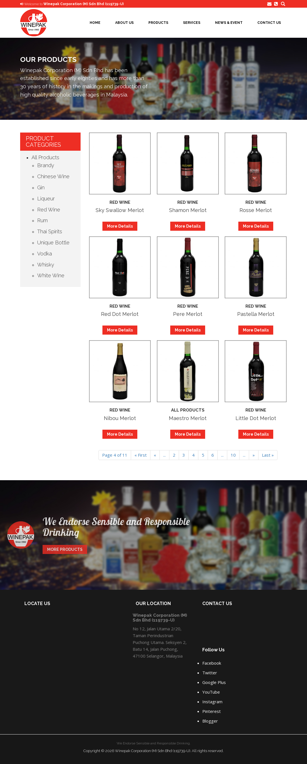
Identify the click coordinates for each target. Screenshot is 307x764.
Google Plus (214, 682)
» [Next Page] (254, 455)
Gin (41, 187)
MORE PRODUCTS (63, 549)
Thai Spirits (49, 231)
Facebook (211, 663)
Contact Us (269, 23)
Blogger (210, 721)
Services (191, 23)
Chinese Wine (53, 176)
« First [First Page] (140, 455)
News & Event (229, 23)
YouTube (211, 692)
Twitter (209, 672)
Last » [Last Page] (268, 455)
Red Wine (48, 210)
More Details (120, 226)
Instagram (212, 701)
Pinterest (211, 711)
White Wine (50, 275)
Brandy (45, 165)
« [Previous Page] (155, 455)
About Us (124, 23)
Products (158, 23)
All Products (45, 157)
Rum (42, 220)
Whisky (45, 265)
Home (95, 23)
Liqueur (46, 199)
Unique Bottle (53, 242)
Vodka (44, 254)
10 (233, 455)
